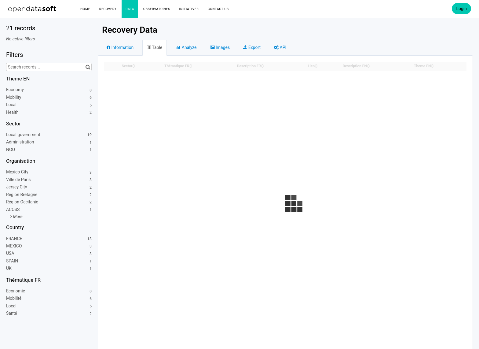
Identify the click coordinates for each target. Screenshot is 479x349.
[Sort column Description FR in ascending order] (262, 64)
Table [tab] (154, 47)
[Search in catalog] (88, 67)
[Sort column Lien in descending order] (316, 66)
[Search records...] (49, 67)
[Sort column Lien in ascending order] (316, 64)
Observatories (156, 9)
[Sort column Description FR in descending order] (262, 66)
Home (85, 9)
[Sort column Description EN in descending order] (368, 66)
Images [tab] (220, 47)
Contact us (218, 9)
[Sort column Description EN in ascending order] (368, 64)
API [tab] (280, 47)
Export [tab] (252, 47)
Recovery (108, 9)
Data (130, 9)
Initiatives (189, 9)
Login (461, 8)
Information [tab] (120, 47)
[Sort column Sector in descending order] (133, 66)
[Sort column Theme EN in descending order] (432, 66)
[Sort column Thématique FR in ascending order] (190, 64)
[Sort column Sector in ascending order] (133, 64)
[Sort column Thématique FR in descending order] (190, 66)
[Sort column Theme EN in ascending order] (432, 64)
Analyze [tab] (186, 47)
